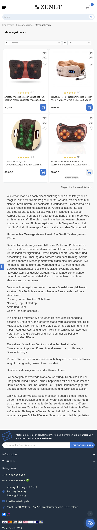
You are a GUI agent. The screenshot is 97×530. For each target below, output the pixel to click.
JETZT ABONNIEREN (82, 445)
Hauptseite (8, 25)
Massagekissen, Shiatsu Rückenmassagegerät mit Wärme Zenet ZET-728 (22, 164)
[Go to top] (90, 513)
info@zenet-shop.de (17, 501)
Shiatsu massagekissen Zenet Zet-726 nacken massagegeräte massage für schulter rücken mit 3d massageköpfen (25, 100)
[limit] (79, 43)
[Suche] (91, 17)
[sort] (35, 43)
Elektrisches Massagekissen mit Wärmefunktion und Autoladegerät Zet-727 (69, 164)
